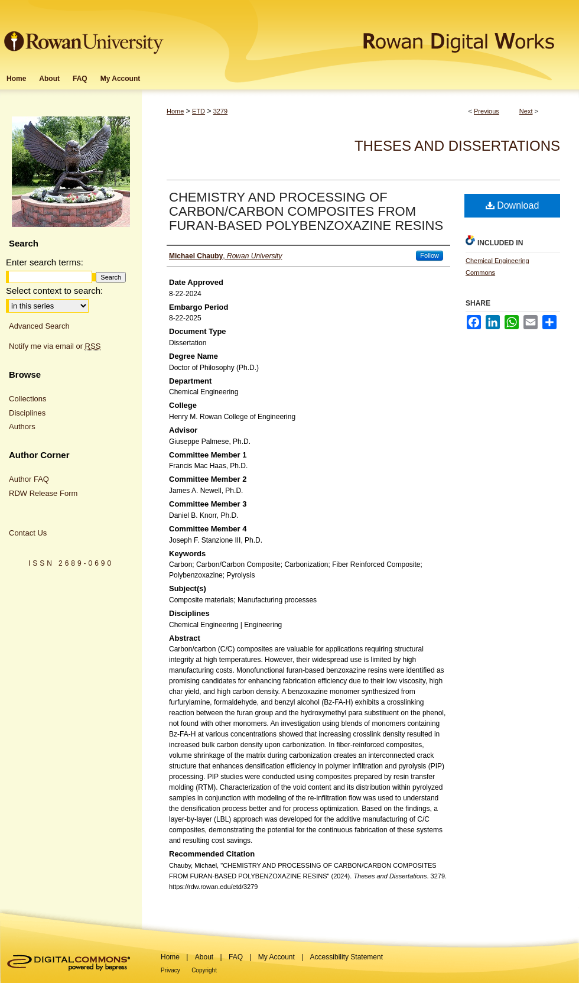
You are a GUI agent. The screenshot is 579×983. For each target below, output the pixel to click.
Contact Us (28, 532)
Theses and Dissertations (457, 146)
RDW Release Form (43, 493)
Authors (22, 426)
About (204, 957)
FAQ (236, 957)
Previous (486, 111)
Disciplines (27, 412)
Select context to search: (54, 291)
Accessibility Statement (346, 957)
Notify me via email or (54, 346)
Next (526, 111)
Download (512, 205)
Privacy (170, 970)
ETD (198, 111)
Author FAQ (29, 479)
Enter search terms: (44, 262)
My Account (276, 957)
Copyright (204, 970)
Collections (28, 398)
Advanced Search (39, 326)
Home (175, 111)
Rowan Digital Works (373, 33)
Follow (429, 255)
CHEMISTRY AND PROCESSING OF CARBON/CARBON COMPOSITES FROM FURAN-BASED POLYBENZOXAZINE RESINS (306, 211)
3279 (220, 111)
